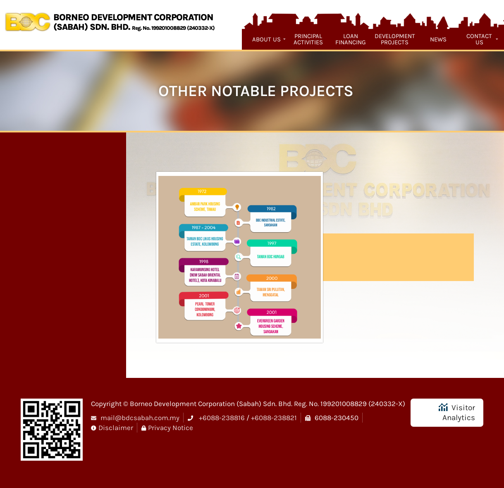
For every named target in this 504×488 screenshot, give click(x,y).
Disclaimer (115, 427)
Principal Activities (308, 39)
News (438, 39)
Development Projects (395, 39)
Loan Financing (350, 39)
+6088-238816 (222, 417)
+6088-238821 (274, 417)
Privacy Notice (170, 427)
